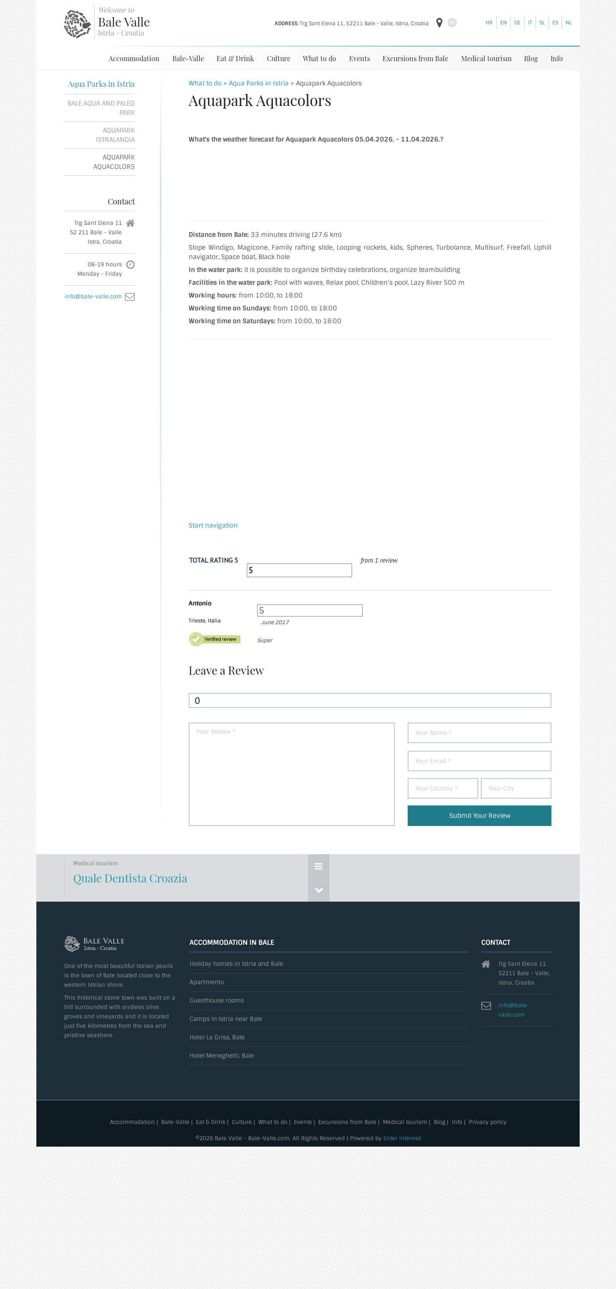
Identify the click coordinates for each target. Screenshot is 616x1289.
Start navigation (213, 525)
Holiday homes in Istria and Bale (236, 963)
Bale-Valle (188, 58)
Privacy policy (487, 1122)
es (555, 22)
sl (542, 22)
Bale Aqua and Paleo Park (101, 108)
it (530, 22)
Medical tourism (486, 58)
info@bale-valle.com (93, 296)
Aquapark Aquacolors (114, 162)
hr (489, 22)
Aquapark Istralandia (115, 135)
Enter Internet (402, 1138)
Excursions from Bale (415, 58)
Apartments (207, 982)
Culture (278, 58)
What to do (319, 58)
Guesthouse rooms (217, 1000)
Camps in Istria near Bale (226, 1019)
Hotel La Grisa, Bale (217, 1037)
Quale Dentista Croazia (130, 877)
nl (569, 22)
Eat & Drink (235, 58)
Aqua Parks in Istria (101, 84)
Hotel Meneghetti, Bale (222, 1055)
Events (359, 58)
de (517, 22)
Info (557, 58)
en (503, 22)
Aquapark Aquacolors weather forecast (370, 179)
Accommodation (134, 58)
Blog (531, 58)
